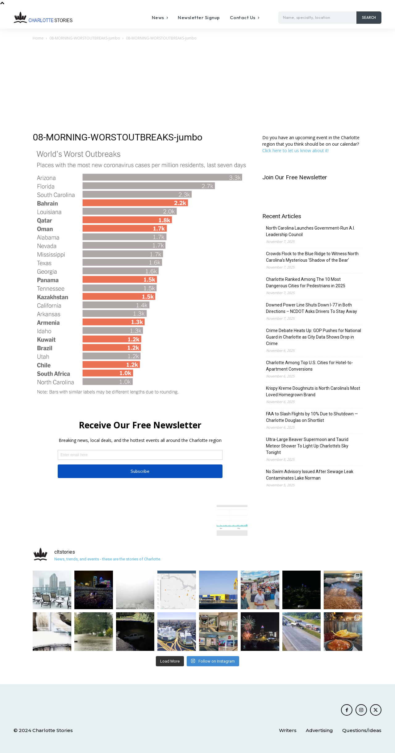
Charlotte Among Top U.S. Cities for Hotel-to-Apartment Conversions (309, 366)
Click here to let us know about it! (295, 150)
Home (38, 38)
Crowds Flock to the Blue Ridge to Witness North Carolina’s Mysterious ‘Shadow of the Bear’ (312, 257)
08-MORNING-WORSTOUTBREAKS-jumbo (84, 38)
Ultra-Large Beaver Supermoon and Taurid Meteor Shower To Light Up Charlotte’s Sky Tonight (307, 446)
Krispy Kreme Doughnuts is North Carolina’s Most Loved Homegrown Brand (313, 391)
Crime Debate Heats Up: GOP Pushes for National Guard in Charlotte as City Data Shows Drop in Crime (313, 337)
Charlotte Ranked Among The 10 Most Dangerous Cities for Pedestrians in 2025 (305, 282)
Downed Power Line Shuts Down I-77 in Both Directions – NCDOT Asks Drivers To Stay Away (311, 308)
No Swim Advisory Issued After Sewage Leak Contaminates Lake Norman (309, 475)
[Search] (368, 17)
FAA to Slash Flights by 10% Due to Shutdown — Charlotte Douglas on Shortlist (312, 417)
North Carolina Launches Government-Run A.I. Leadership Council (310, 231)
